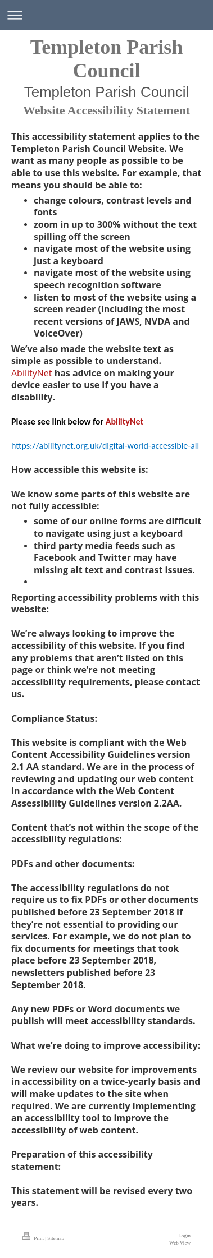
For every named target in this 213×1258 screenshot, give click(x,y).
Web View (180, 1243)
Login (184, 1235)
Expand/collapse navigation (106, 15)
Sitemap (55, 1238)
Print (33, 1238)
